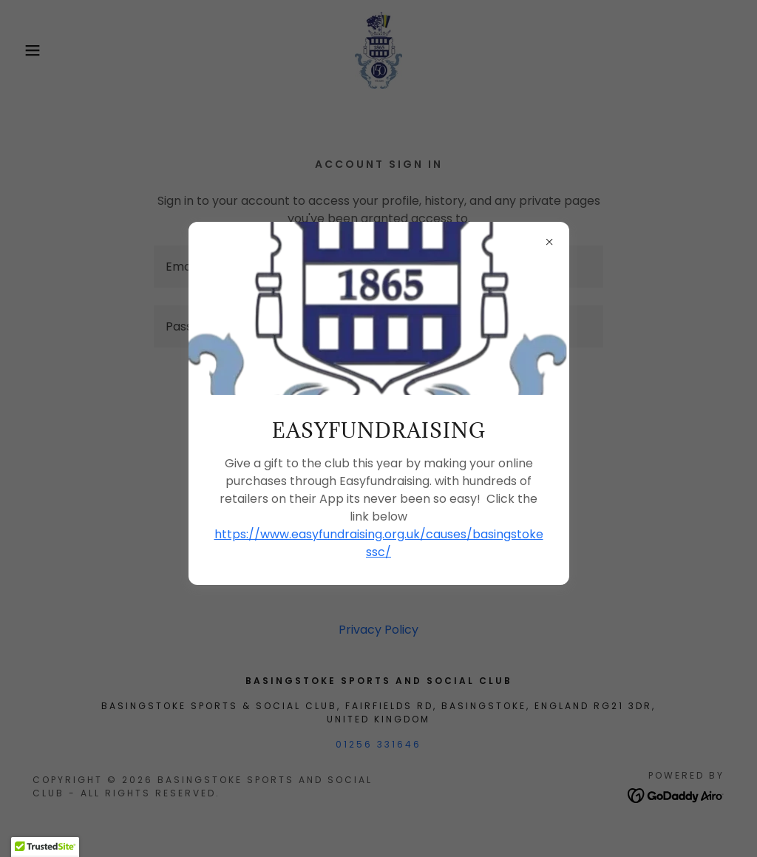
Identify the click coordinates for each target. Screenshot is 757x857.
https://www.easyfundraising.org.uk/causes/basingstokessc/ (378, 543)
